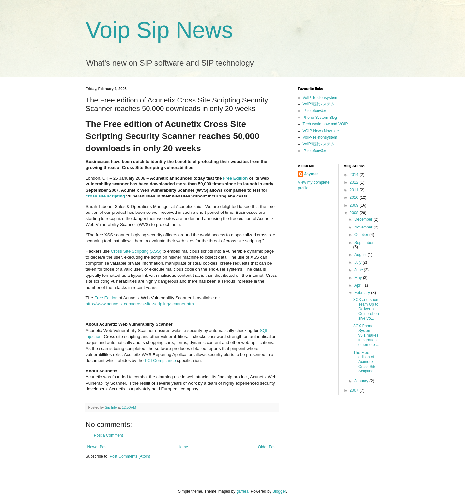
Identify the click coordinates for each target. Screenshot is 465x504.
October (361, 234)
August (361, 254)
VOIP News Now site (321, 131)
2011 (355, 190)
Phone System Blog (320, 117)
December (364, 219)
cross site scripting (105, 196)
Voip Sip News (159, 30)
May (358, 278)
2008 (355, 213)
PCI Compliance (160, 360)
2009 (355, 205)
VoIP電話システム (318, 104)
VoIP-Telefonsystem (320, 97)
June (359, 270)
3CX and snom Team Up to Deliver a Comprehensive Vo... (366, 309)
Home (183, 447)
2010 (355, 197)
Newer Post (97, 447)
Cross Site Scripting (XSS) (136, 251)
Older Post (267, 447)
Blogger (279, 491)
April (358, 285)
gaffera (242, 491)
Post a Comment (108, 435)
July (358, 262)
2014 (355, 174)
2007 (355, 390)
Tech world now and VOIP (325, 124)
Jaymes (311, 174)
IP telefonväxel (316, 110)
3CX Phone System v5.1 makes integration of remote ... (366, 335)
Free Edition (235, 178)
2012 (355, 182)
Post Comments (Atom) (130, 456)
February (362, 293)
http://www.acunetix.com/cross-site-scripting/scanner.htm (140, 303)
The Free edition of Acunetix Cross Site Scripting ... (365, 362)
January (361, 381)
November (364, 227)
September (364, 242)
